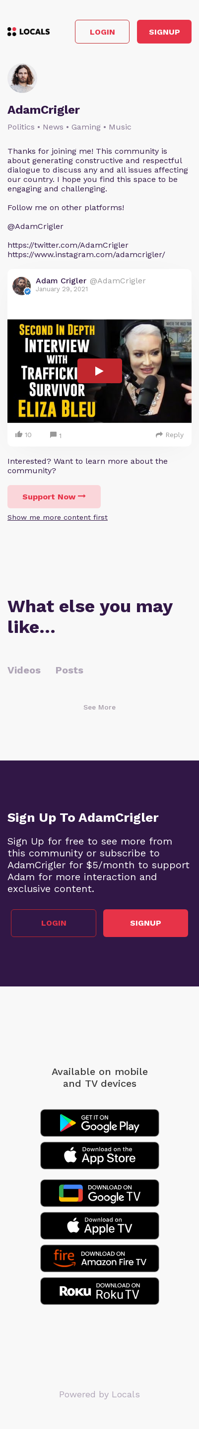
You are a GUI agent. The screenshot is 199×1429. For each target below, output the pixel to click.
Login (102, 32)
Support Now (54, 496)
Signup (164, 32)
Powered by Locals (99, 1394)
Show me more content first (57, 517)
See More (99, 707)
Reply (170, 435)
